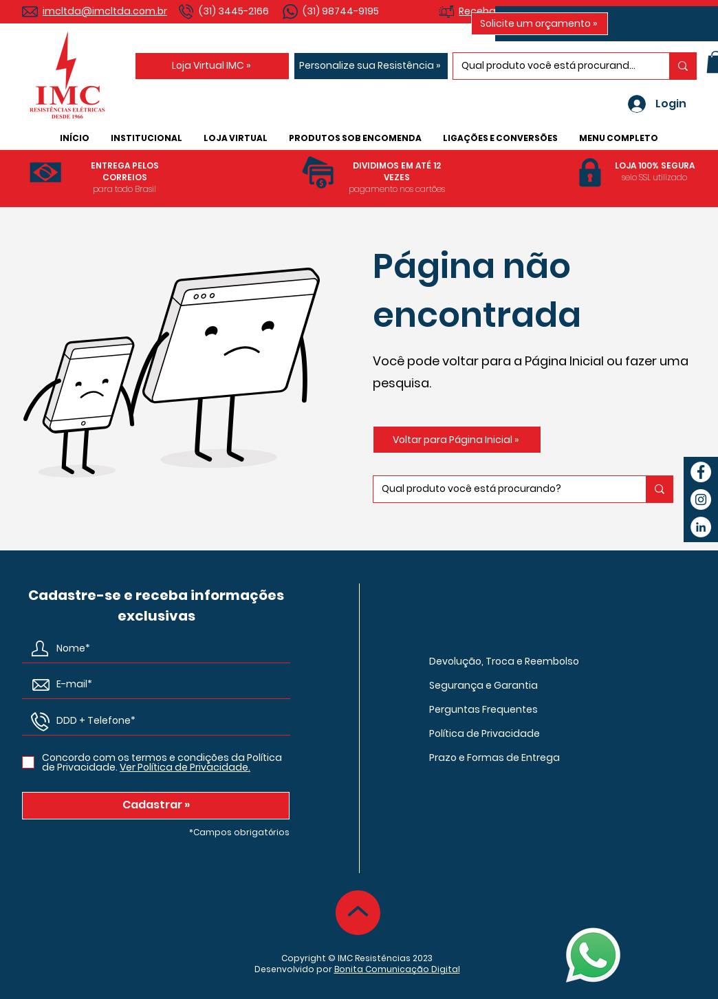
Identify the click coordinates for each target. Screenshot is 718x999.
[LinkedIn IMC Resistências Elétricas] (700, 527)
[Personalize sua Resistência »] (371, 66)
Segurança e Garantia (483, 685)
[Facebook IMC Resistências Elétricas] (700, 472)
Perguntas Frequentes (483, 709)
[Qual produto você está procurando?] (550, 66)
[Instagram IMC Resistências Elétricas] (700, 499)
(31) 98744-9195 (341, 11)
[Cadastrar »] (156, 805)
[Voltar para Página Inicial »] (457, 439)
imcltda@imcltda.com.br (105, 11)
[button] (146, 138)
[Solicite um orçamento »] (539, 23)
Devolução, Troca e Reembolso (504, 661)
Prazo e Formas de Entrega (494, 757)
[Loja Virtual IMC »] (212, 66)
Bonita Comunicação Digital (397, 969)
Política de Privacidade (484, 733)
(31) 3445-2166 (234, 11)
